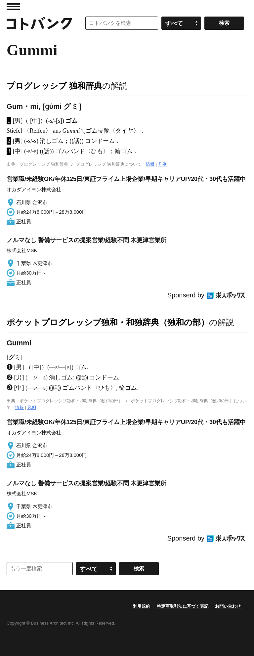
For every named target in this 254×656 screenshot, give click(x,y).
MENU (13, 6)
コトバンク (39, 23)
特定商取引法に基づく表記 (182, 606)
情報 (150, 164)
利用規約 (141, 606)
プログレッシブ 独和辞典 (54, 85)
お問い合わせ (228, 606)
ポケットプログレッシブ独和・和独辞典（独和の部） (108, 322)
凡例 (162, 164)
